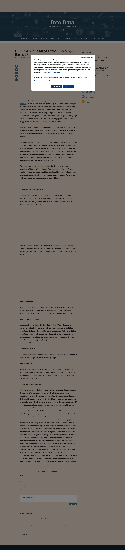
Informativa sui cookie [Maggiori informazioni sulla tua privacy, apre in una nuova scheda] (54, 72)
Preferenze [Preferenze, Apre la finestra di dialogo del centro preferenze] (57, 86)
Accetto (68, 86)
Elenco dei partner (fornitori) (42, 80)
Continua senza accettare (87, 57)
